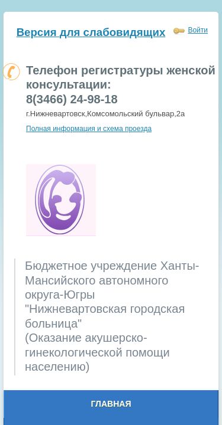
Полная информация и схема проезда (89, 129)
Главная (111, 403)
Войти (198, 30)
